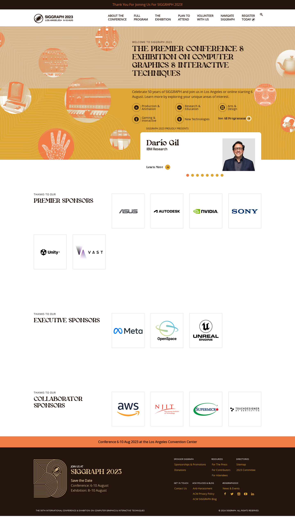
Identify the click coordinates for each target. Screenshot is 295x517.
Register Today (248, 17)
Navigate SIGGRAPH (228, 17)
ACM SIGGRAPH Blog (204, 500)
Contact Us (180, 490)
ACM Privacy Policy (203, 495)
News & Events (230, 490)
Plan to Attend (184, 17)
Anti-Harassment (202, 490)
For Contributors (220, 472)
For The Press (219, 467)
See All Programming (229, 120)
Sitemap (240, 467)
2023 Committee (245, 472)
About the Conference (117, 17)
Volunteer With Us (205, 17)
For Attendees (219, 477)
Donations (180, 472)
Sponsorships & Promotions (189, 467)
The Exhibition (163, 17)
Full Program (141, 17)
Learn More (155, 170)
